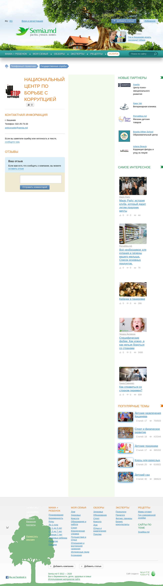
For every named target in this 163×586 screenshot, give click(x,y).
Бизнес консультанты (122, 523)
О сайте (30, 515)
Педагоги (120, 515)
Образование (100, 515)
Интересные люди (80, 552)
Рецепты (96, 54)
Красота (75, 518)
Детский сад (142, 474)
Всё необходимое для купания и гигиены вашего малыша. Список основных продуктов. (132, 256)
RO (10, 21)
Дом (73, 511)
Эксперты (77, 54)
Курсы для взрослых (147, 460)
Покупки (53, 544)
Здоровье (76, 515)
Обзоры (59, 54)
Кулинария (76, 555)
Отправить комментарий (34, 187)
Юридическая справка (78, 532)
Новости (30, 518)
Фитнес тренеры (124, 518)
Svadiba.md (144, 532)
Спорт (74, 527)
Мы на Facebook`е (17, 577)
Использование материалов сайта (64, 579)
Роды (51, 521)
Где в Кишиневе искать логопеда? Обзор (139, 38)
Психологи (121, 511)
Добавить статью (125, 21)
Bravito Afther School (143, 131)
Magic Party (124, 197)
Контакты (31, 525)
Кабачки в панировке (132, 299)
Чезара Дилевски (127, 334)
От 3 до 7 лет (55, 531)
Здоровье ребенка (58, 538)
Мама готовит (145, 511)
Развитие (53, 541)
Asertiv (136, 84)
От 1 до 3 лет (55, 528)
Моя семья (40, 54)
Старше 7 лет (55, 534)
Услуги (113, 54)
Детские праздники (146, 446)
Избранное (150, 21)
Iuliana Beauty (140, 146)
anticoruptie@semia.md (16, 127)
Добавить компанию (63, 566)
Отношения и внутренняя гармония (77, 546)
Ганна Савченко (126, 383)
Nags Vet (137, 103)
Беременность (56, 518)
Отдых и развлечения (99, 529)
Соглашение (32, 511)
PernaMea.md (140, 116)
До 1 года (53, 524)
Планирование (56, 515)
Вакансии (31, 521)
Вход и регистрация (32, 21)
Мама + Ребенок (16, 54)
